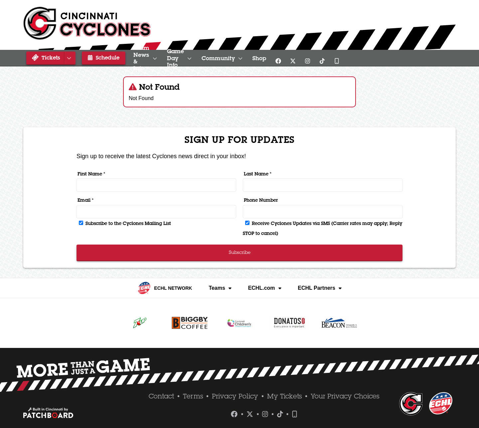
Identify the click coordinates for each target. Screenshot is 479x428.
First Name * (91, 174)
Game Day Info (243, 58)
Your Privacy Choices (345, 396)
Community (312, 58)
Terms (193, 396)
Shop (364, 58)
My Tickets (284, 396)
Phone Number (261, 200)
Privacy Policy (235, 396)
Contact (161, 396)
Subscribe (239, 252)
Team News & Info (164, 58)
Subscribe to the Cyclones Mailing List (125, 223)
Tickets (52, 57)
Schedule (99, 57)
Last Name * (257, 174)
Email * (85, 200)
